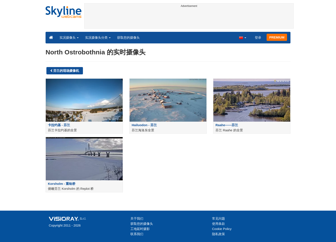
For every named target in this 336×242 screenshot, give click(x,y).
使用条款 (218, 223)
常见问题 (218, 218)
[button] (242, 37)
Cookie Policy (222, 229)
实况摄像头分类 (98, 37)
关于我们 (136, 218)
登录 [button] (258, 37)
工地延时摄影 (140, 229)
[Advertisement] (188, 18)
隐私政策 (218, 234)
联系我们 (136, 234)
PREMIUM (276, 37)
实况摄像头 (69, 37)
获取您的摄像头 (128, 37)
